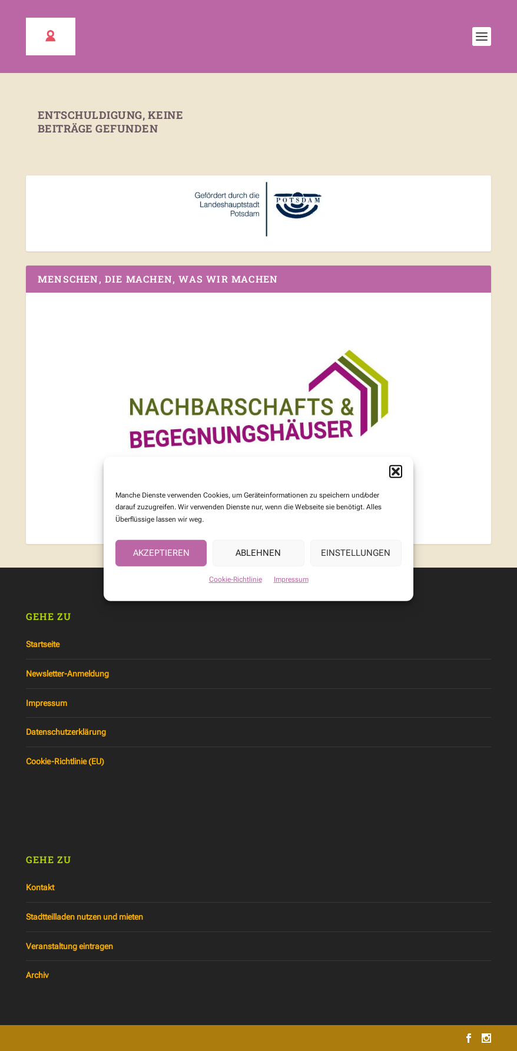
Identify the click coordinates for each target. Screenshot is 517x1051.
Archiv (37, 975)
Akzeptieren (161, 564)
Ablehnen (258, 564)
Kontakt (40, 887)
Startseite (42, 644)
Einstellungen (355, 564)
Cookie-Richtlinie (235, 590)
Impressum (291, 590)
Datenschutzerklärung (66, 732)
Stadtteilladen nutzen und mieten (84, 916)
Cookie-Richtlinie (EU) (65, 761)
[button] (396, 482)
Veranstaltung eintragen (69, 946)
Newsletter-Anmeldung (67, 673)
